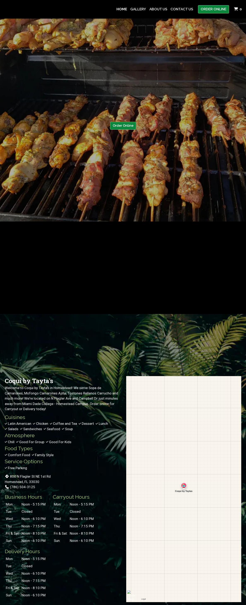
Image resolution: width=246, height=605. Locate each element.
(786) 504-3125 (20, 487)
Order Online (213, 9)
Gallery (138, 9)
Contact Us (181, 9)
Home (121, 9)
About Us (158, 9)
